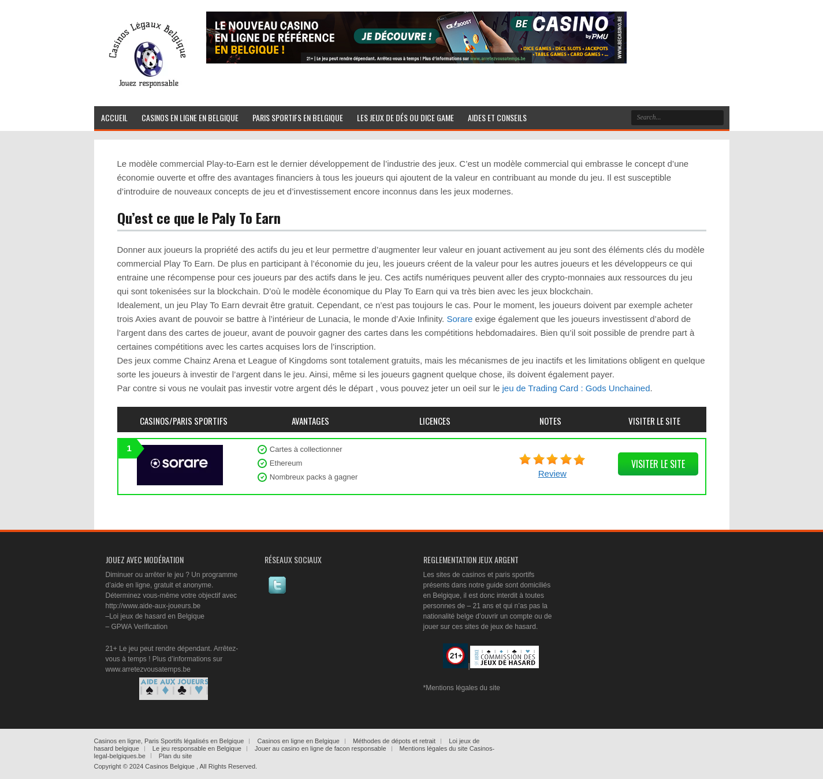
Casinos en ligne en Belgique (298, 740)
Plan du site (175, 755)
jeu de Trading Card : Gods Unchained (576, 388)
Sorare (459, 319)
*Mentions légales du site (461, 688)
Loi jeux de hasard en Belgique (156, 616)
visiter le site (658, 464)
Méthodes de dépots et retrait (394, 740)
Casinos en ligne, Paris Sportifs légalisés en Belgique (169, 740)
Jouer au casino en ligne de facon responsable (320, 748)
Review (552, 473)
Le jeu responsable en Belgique (196, 748)
